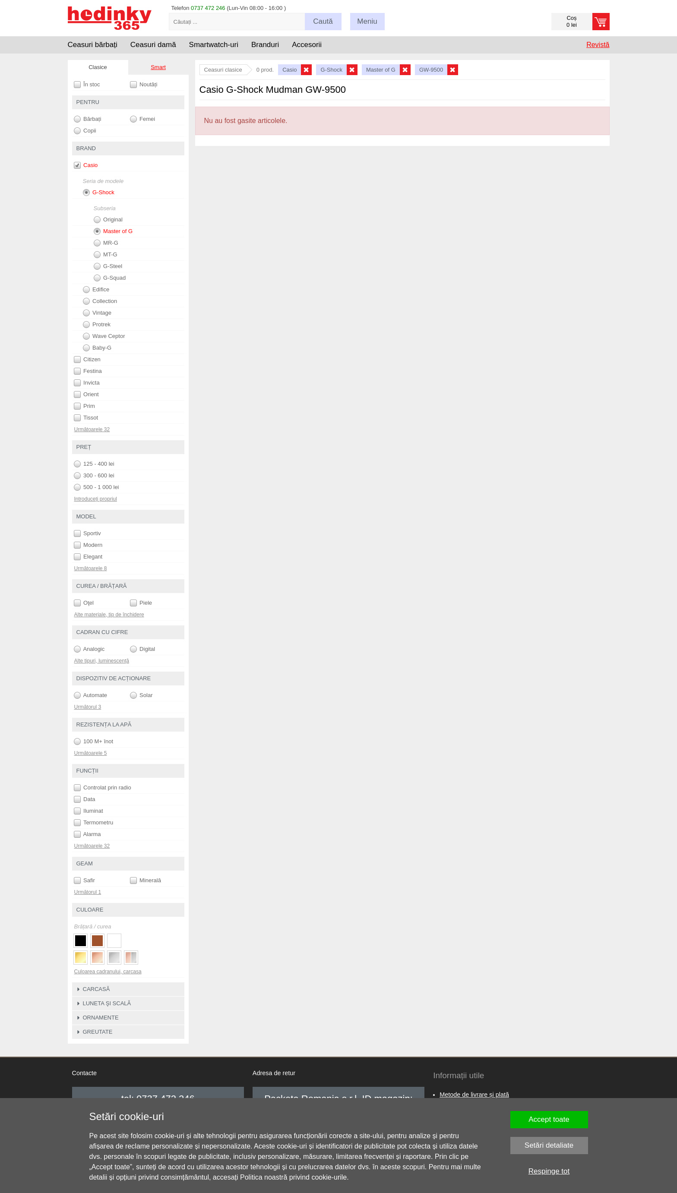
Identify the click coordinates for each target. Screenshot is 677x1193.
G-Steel (108, 266)
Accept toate (548, 1119)
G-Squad (110, 278)
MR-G (106, 243)
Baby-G (97, 347)
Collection (100, 301)
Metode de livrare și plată (474, 1094)
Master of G (113, 231)
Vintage (97, 312)
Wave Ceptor (104, 336)
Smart (158, 67)
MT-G (105, 254)
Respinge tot (548, 1171)
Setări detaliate (549, 1145)
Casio (86, 165)
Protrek (97, 324)
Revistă (597, 44)
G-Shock (98, 192)
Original (108, 219)
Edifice (96, 289)
